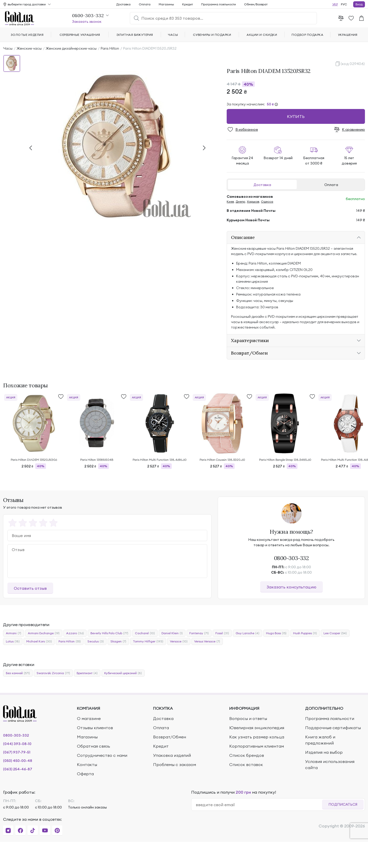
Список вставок (246, 764)
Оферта (85, 773)
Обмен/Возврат (256, 4)
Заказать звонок (86, 21)
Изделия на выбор (324, 752)
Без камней (18, 673)
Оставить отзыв (30, 588)
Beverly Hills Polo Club (109, 633)
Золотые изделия (27, 35)
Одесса (267, 201)
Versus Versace (207, 641)
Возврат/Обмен (169, 736)
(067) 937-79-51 (16, 752)
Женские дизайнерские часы (71, 48)
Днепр (240, 201)
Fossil (222, 633)
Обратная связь (93, 746)
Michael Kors (39, 641)
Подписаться (342, 804)
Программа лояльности (218, 4)
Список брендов (246, 755)
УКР (335, 4)
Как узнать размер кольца (256, 736)
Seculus (95, 641)
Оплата (331, 184)
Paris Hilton (110, 48)
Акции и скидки (262, 35)
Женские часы (29, 48)
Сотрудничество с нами (102, 755)
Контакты (87, 764)
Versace (179, 641)
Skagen (118, 641)
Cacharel (145, 633)
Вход (359, 4)
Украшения (348, 35)
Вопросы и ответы (248, 718)
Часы (8, 48)
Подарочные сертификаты (333, 727)
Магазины (166, 4)
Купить (296, 116)
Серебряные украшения (80, 35)
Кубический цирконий (123, 673)
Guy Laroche (247, 633)
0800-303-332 (291, 558)
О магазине (89, 718)
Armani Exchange (44, 633)
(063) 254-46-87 (17, 769)
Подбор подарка (307, 35)
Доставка (262, 184)
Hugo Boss (276, 633)
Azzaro (75, 633)
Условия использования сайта (329, 764)
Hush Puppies (305, 633)
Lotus (13, 641)
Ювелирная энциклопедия (256, 727)
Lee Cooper (335, 633)
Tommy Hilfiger (148, 641)
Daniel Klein (172, 633)
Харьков (253, 201)
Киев (230, 201)
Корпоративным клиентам (256, 746)
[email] (258, 804)
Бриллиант (87, 673)
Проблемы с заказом (174, 764)
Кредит (187, 4)
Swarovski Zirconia (53, 673)
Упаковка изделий (172, 755)
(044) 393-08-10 (17, 743)
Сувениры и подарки (212, 35)
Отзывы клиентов (95, 727)
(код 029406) (353, 63)
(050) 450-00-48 (17, 760)
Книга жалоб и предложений (320, 740)
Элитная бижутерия (135, 35)
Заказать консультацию (291, 586)
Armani (13, 633)
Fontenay (199, 633)
